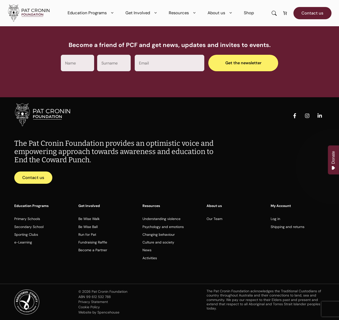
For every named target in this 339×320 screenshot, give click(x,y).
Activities (149, 258)
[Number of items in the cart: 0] (285, 13)
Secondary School (29, 226)
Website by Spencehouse (98, 312)
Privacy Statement (93, 302)
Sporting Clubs (26, 234)
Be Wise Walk (89, 218)
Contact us (312, 13)
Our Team (214, 218)
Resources (183, 13)
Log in (275, 218)
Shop (249, 13)
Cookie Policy (89, 307)
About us (221, 13)
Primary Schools (27, 218)
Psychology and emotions (163, 226)
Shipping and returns (287, 226)
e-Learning (23, 242)
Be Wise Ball (88, 226)
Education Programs (91, 13)
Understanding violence (161, 218)
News (146, 250)
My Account (281, 206)
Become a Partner (92, 250)
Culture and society (158, 242)
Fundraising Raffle (92, 242)
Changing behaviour (158, 234)
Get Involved (142, 13)
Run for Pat (87, 234)
